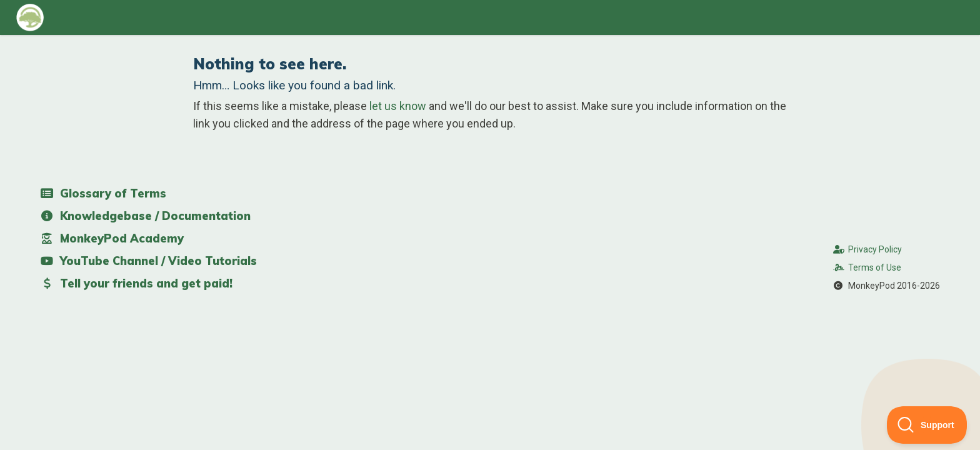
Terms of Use (867, 267)
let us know (397, 105)
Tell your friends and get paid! (136, 283)
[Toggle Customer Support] (927, 425)
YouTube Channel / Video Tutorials (148, 261)
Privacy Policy (867, 249)
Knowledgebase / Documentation (145, 216)
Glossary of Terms (103, 193)
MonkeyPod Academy (112, 238)
